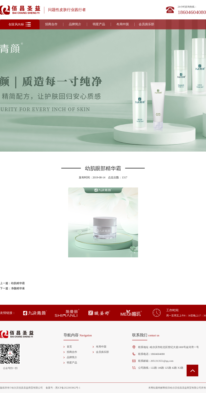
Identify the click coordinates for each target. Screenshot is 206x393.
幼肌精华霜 (18, 283)
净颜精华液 (18, 288)
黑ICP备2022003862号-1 (67, 387)
